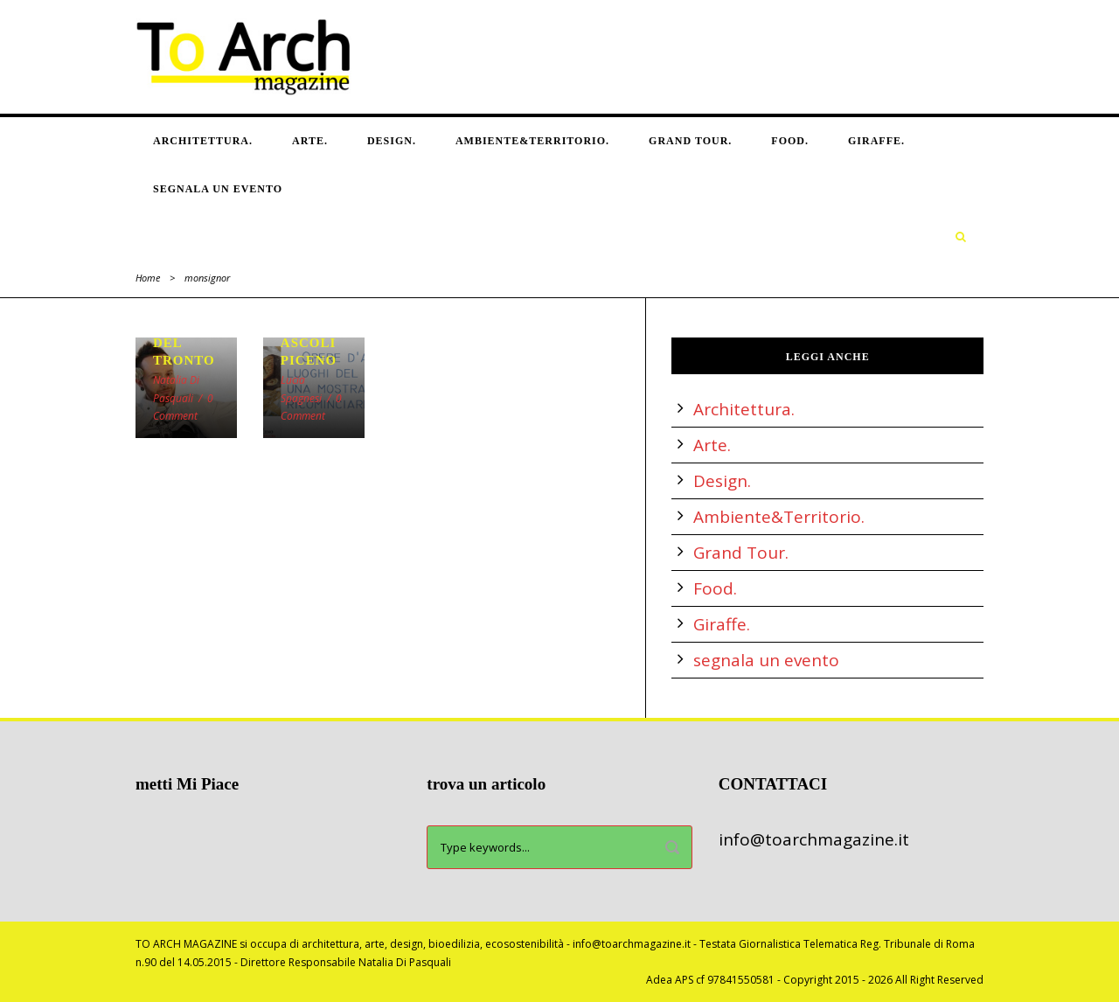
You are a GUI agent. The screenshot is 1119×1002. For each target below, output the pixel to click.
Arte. (310, 141)
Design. (391, 141)
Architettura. (203, 141)
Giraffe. (876, 141)
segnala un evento (217, 189)
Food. (790, 141)
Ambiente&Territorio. (532, 141)
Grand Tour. (690, 141)
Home (148, 277)
